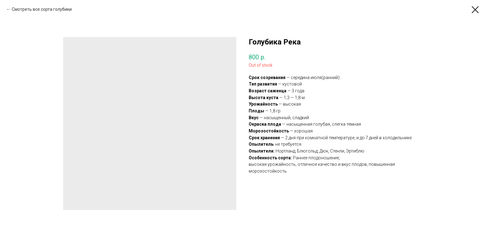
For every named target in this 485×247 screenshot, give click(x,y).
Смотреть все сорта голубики (42, 9)
